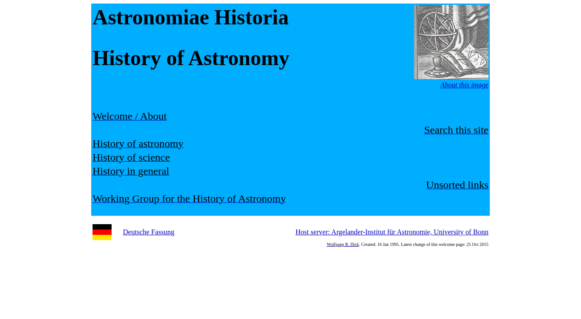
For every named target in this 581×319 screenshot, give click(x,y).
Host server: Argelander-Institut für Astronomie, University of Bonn (391, 232)
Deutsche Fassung (148, 232)
